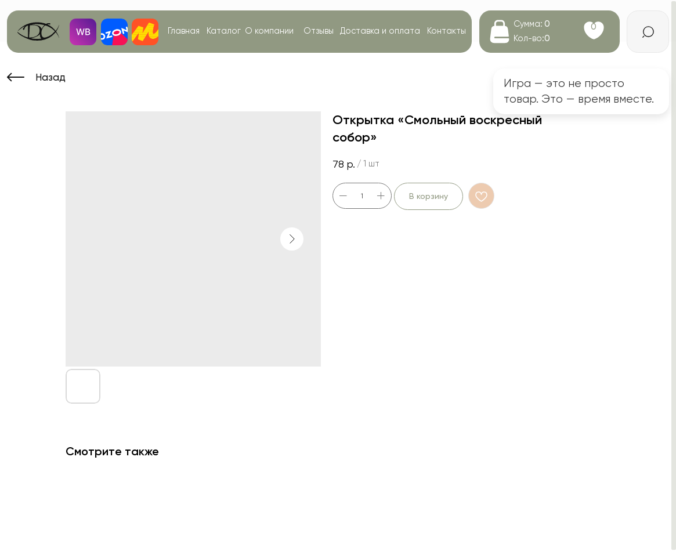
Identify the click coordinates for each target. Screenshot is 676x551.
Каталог (224, 30)
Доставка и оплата (380, 30)
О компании (269, 30)
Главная (184, 30)
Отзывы (318, 30)
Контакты (446, 30)
